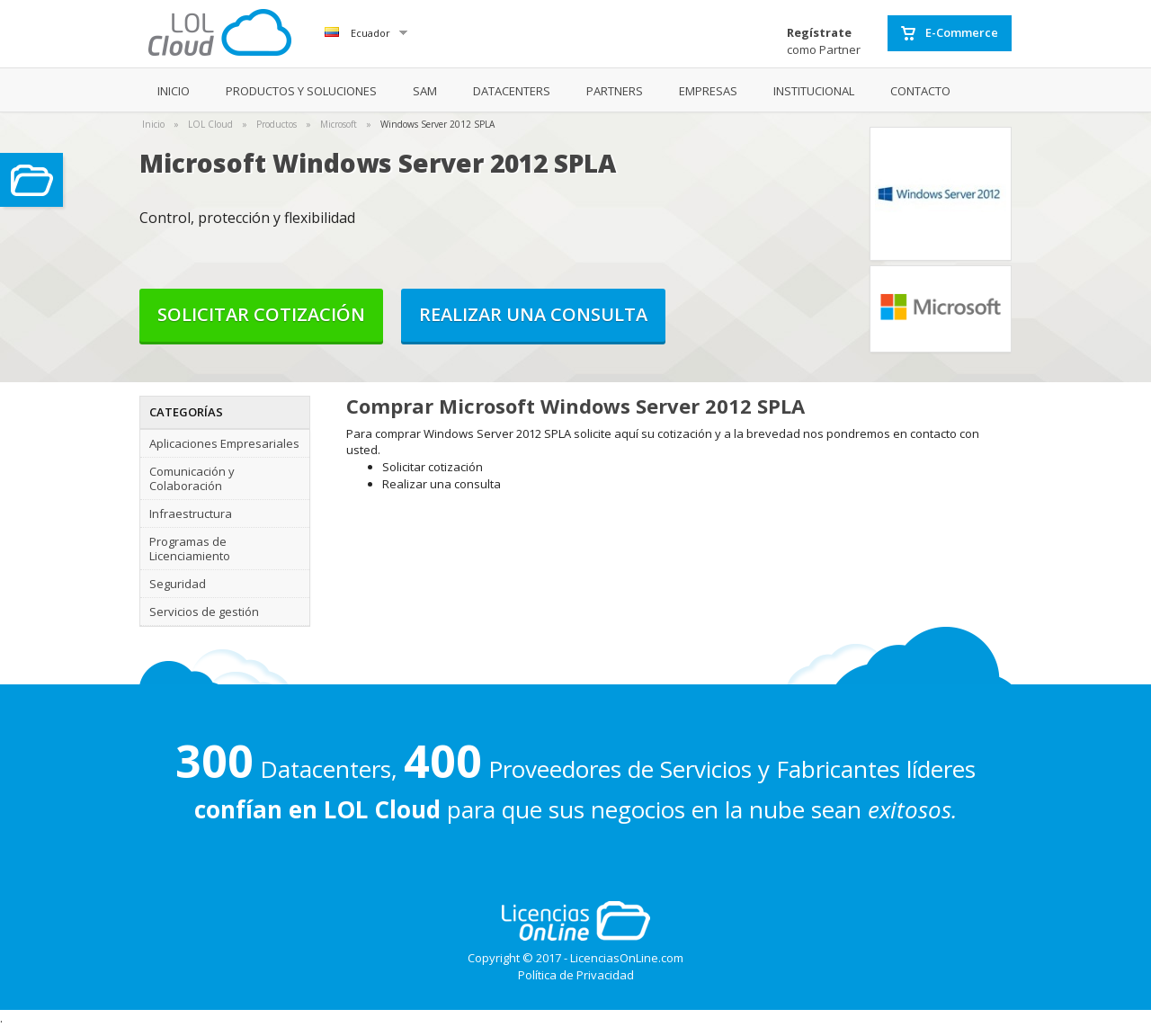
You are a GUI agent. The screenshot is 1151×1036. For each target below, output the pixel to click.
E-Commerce (949, 33)
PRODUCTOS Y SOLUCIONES (301, 91)
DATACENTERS (511, 91)
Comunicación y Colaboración (192, 478)
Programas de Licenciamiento (189, 548)
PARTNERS (614, 91)
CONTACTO (920, 91)
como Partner (824, 41)
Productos (276, 124)
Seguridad (177, 584)
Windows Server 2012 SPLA (437, 124)
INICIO (173, 91)
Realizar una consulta (533, 314)
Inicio (153, 124)
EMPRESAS (708, 91)
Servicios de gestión (204, 611)
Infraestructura (190, 513)
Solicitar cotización (261, 314)
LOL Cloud (210, 124)
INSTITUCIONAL (813, 91)
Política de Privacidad (576, 975)
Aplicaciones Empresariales (224, 443)
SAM (425, 91)
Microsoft (338, 124)
